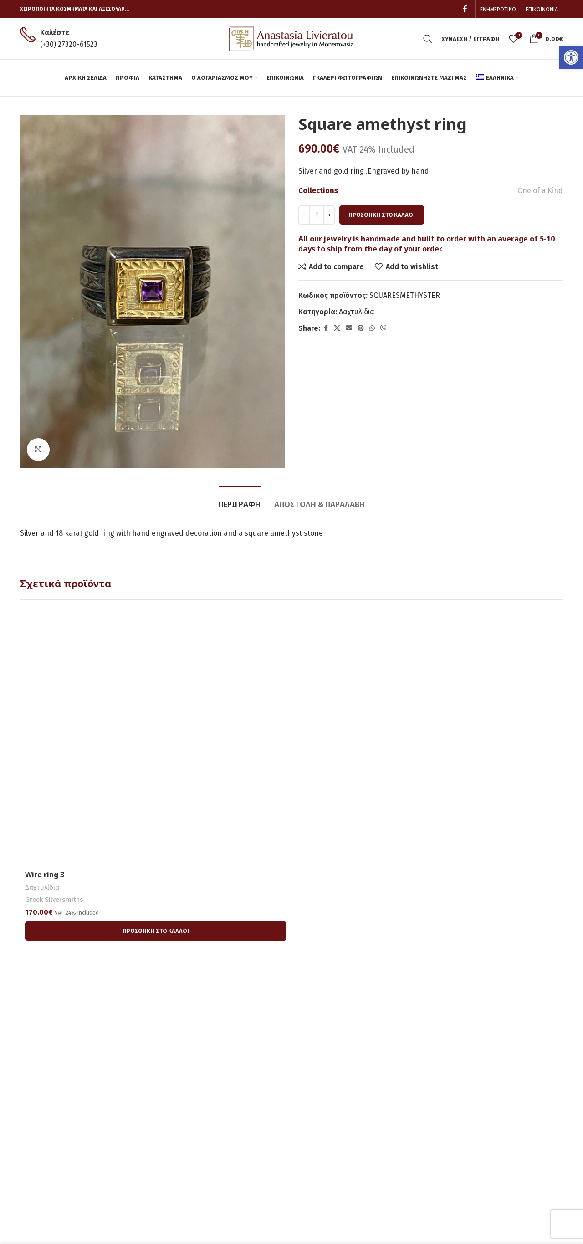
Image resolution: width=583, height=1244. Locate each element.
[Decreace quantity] (304, 215)
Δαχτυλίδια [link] (356, 311)
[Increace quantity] (329, 215)
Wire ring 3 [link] (44, 875)
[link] (571, 57)
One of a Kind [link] (540, 190)
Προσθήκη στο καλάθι (381, 214)
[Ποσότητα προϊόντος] (316, 215)
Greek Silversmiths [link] (54, 900)
